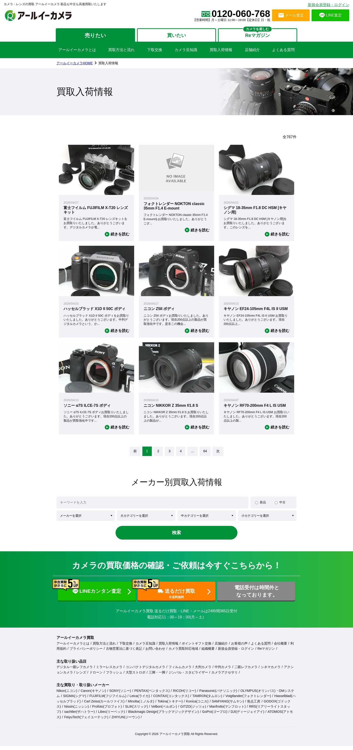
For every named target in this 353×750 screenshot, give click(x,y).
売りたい (93, 36)
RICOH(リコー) (184, 695)
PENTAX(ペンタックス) (152, 695)
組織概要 (208, 653)
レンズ (81, 676)
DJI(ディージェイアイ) (247, 716)
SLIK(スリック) (136, 710)
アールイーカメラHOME (74, 64)
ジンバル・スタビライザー (188, 676)
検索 (176, 534)
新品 (263, 503)
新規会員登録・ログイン (328, 5)
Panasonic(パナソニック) (218, 695)
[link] (135, 452)
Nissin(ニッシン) (76, 710)
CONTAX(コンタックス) (171, 700)
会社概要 (280, 647)
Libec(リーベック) (111, 716)
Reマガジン (266, 653)
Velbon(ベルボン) (164, 710)
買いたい (176, 36)
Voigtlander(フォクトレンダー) (248, 700)
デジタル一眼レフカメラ (74, 671)
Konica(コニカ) (197, 705)
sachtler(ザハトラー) (79, 716)
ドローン (96, 676)
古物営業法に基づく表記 (124, 653)
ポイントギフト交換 (196, 647)
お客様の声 (239, 647)
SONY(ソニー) (120, 695)
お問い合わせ (155, 653)
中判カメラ (223, 671)
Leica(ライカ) (140, 700)
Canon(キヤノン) (93, 695)
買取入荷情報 (221, 51)
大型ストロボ (135, 676)
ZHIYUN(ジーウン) (126, 721)
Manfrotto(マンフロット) (227, 710)
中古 (282, 503)
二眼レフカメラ (245, 671)
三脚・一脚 (157, 676)
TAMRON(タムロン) (207, 700)
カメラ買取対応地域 (183, 653)
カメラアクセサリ (224, 676)
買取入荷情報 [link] (108, 64)
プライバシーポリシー (86, 653)
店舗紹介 (252, 51)
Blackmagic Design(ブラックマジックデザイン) (163, 716)
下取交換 (154, 51)
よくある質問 (283, 51)
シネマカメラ (271, 671)
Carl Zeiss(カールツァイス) (104, 705)
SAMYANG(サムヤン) (228, 705)
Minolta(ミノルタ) (141, 705)
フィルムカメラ (180, 671)
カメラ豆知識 (186, 51)
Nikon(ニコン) (66, 695)
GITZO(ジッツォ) (193, 710)
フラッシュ (114, 676)
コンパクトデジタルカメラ (145, 671)
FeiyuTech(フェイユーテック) (86, 721)
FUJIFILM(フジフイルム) (107, 700)
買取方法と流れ (121, 51)
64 (205, 452)
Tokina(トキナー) (170, 705)
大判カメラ (203, 671)
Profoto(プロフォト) (107, 710)
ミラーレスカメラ (109, 671)
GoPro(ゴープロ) (214, 716)
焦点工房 (253, 705)
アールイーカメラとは (77, 51)
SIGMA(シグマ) (74, 700)
